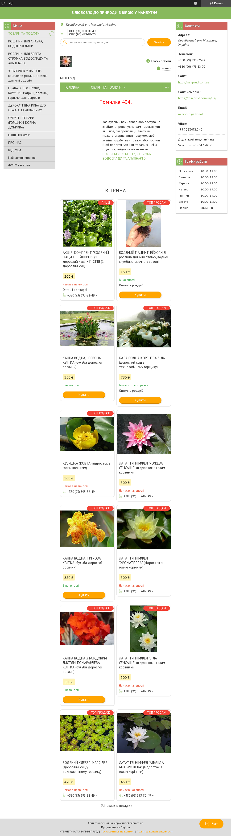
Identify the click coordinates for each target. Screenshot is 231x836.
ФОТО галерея (19, 165)
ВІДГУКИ (14, 150)
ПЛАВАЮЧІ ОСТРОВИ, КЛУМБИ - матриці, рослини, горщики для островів (28, 93)
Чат (211, 824)
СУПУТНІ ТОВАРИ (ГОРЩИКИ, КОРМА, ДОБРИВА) (22, 122)
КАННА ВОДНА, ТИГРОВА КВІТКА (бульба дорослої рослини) (82, 562)
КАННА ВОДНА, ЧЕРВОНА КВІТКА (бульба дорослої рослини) (82, 362)
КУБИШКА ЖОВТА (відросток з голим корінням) (87, 465)
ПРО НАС (14, 142)
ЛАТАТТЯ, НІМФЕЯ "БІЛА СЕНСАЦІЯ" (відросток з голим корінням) (142, 662)
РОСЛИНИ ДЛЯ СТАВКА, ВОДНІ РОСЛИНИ (25, 43)
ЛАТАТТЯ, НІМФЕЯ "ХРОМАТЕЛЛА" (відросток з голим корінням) (141, 562)
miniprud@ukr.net (190, 114)
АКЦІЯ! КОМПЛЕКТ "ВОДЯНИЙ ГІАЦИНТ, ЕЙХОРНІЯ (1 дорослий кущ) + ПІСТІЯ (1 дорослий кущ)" (86, 259)
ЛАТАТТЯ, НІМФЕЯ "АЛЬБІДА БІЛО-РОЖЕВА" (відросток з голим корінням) (141, 767)
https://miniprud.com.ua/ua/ (197, 98)
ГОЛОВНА (72, 87)
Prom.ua (137, 823)
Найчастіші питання (22, 158)
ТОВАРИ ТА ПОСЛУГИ (24, 33)
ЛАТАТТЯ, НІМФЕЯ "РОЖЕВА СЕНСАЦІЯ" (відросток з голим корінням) (142, 467)
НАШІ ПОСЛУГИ (19, 135)
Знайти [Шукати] (159, 42)
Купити (140, 294)
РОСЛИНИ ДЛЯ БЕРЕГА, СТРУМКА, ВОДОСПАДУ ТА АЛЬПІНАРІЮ (28, 58)
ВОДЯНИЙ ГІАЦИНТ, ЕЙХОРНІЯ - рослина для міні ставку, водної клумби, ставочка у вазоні (143, 257)
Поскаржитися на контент (118, 831)
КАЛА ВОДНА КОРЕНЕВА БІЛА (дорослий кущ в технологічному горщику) (142, 362)
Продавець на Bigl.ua (115, 827)
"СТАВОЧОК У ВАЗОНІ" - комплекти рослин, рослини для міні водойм (27, 75)
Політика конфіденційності (155, 831)
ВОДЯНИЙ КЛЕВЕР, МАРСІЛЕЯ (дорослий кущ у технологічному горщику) (85, 767)
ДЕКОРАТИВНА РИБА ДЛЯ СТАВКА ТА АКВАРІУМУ (27, 107)
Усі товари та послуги (115, 805)
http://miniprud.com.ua (193, 82)
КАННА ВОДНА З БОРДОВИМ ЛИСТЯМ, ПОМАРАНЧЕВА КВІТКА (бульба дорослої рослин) (85, 665)
